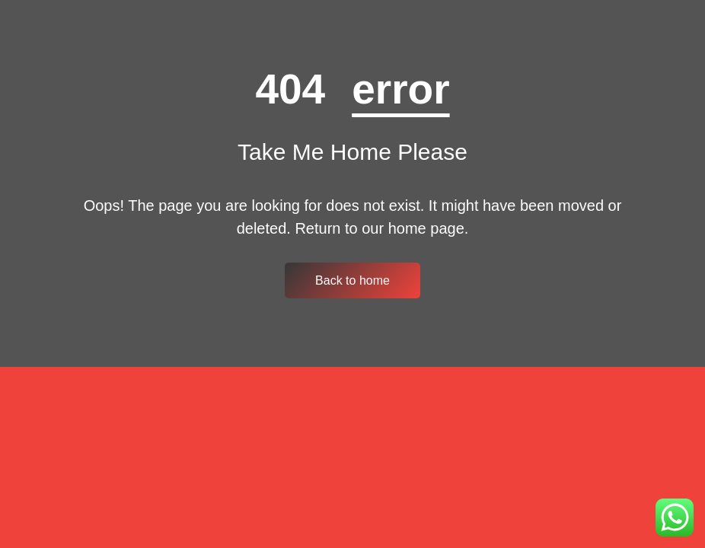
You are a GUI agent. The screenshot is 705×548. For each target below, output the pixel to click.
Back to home (352, 280)
